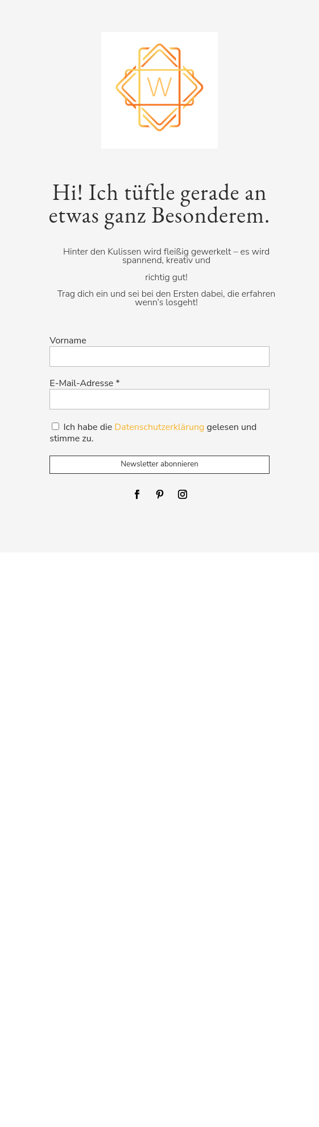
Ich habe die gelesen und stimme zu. (152, 432)
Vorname (67, 340)
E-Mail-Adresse (84, 383)
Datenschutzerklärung (159, 427)
